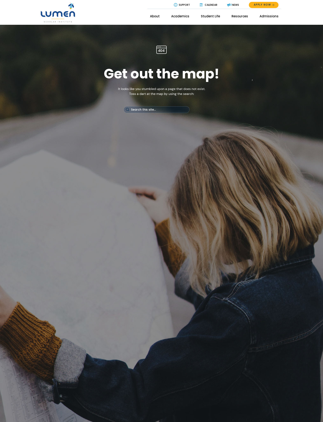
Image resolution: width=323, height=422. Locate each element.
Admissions (269, 16)
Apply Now (262, 4)
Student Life (210, 16)
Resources (240, 16)
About (155, 16)
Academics (180, 16)
